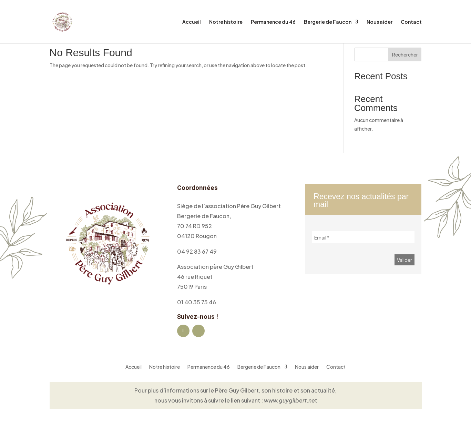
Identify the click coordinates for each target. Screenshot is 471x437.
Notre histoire (226, 22)
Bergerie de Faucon (327, 22)
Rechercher (405, 54)
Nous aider (379, 22)
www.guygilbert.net (290, 400)
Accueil (191, 22)
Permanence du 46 (273, 22)
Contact (411, 22)
